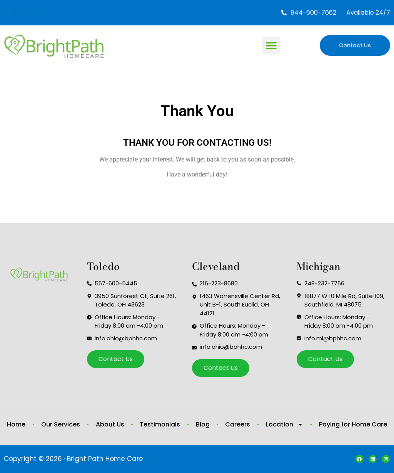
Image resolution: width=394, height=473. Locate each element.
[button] (271, 45)
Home (16, 424)
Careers (237, 424)
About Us (110, 424)
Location (284, 424)
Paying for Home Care (353, 424)
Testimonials (160, 424)
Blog (203, 424)
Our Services (60, 424)
